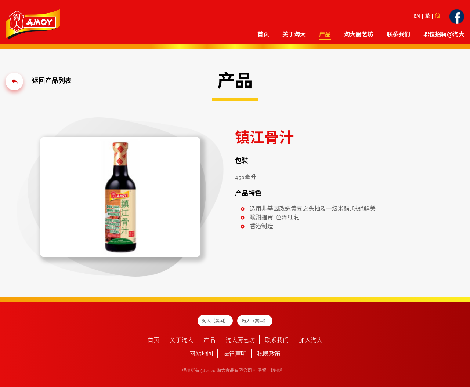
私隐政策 (269, 354)
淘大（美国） (215, 321)
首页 (263, 35)
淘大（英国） (255, 321)
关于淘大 (294, 35)
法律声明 (235, 354)
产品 (325, 35)
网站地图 (201, 354)
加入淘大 (310, 341)
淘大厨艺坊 (358, 35)
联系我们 (398, 35)
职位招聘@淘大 (443, 35)
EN (417, 16)
